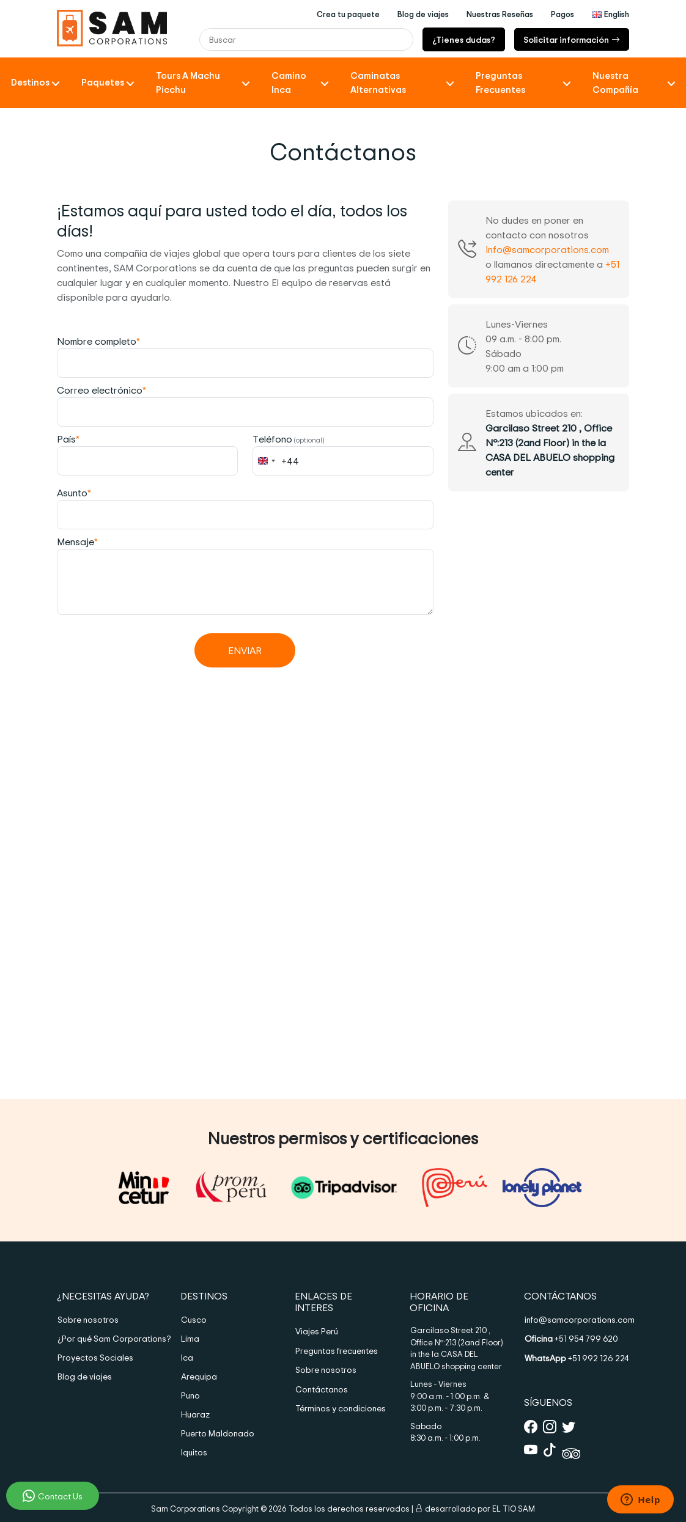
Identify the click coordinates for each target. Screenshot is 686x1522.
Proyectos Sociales (95, 1357)
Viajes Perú (316, 1331)
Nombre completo (98, 341)
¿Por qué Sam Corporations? (109, 1338)
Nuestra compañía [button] (615, 82)
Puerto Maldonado (217, 1433)
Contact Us (53, 1496)
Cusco (194, 1319)
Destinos (30, 82)
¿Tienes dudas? (463, 39)
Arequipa (199, 1376)
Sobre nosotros (88, 1319)
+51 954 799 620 (571, 1338)
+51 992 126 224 (577, 1358)
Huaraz (195, 1414)
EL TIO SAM (513, 1508)
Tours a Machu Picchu (188, 82)
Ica (187, 1357)
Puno (190, 1395)
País (68, 439)
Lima (190, 1338)
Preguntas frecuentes (336, 1350)
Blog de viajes (84, 1376)
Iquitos (194, 1452)
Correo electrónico (101, 390)
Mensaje (77, 541)
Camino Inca (288, 82)
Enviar (245, 650)
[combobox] (276, 461)
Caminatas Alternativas (378, 82)
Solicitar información (571, 39)
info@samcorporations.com (547, 249)
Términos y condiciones (340, 1408)
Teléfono (289, 439)
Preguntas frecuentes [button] (500, 82)
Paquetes (102, 82)
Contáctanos (321, 1389)
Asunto (74, 492)
